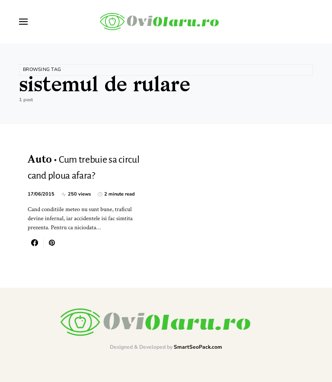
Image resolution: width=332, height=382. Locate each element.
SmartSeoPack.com (198, 346)
